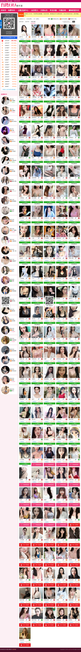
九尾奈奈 (14, 160)
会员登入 (34, 10)
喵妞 (13, 221)
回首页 (3, 10)
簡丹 (13, 211)
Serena (13, 141)
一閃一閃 (14, 251)
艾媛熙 (13, 110)
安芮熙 (13, 320)
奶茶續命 (14, 201)
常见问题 (53, 10)
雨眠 (13, 380)
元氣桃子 (14, 261)
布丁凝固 (14, 230)
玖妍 (13, 130)
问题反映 (62, 10)
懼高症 (13, 311)
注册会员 (43, 10)
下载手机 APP (9, 15)
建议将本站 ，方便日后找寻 (10, 1)
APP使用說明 (9, 32)
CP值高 (14, 151)
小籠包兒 (14, 241)
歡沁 (13, 390)
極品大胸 (14, 181)
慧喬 (13, 281)
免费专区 (11, 10)
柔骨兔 (13, 301)
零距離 (13, 171)
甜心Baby (14, 121)
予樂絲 (13, 100)
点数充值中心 (23, 10)
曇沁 (13, 271)
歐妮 (13, 330)
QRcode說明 (9, 33)
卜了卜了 (14, 191)
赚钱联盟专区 (74, 10)
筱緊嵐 (13, 360)
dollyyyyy (14, 370)
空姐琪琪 (14, 340)
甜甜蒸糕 (14, 350)
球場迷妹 (14, 291)
